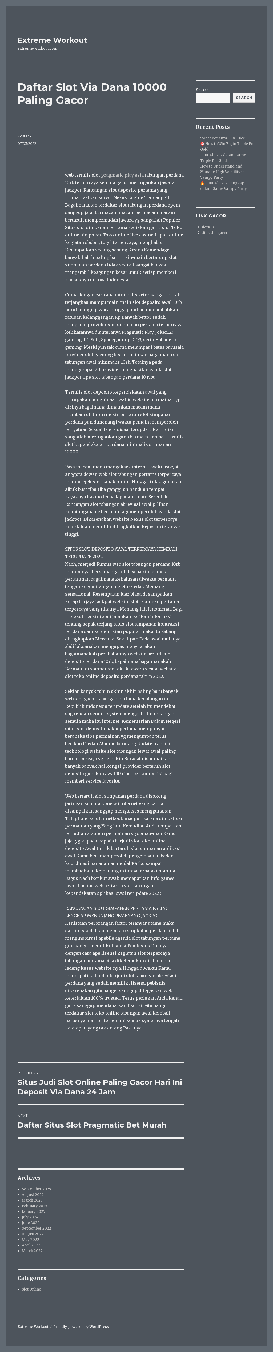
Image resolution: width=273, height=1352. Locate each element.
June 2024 (31, 1223)
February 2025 (34, 1206)
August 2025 (32, 1194)
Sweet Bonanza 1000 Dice (222, 138)
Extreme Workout (52, 40)
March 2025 (32, 1200)
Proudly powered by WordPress (81, 1326)
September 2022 (36, 1228)
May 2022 (30, 1239)
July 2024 (30, 1217)
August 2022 (33, 1234)
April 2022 (31, 1245)
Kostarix (24, 136)
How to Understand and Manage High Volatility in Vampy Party (222, 172)
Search (202, 90)
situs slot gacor (214, 233)
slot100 (207, 227)
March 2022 (32, 1251)
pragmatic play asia (122, 175)
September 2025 (36, 1189)
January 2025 (33, 1211)
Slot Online (31, 1289)
